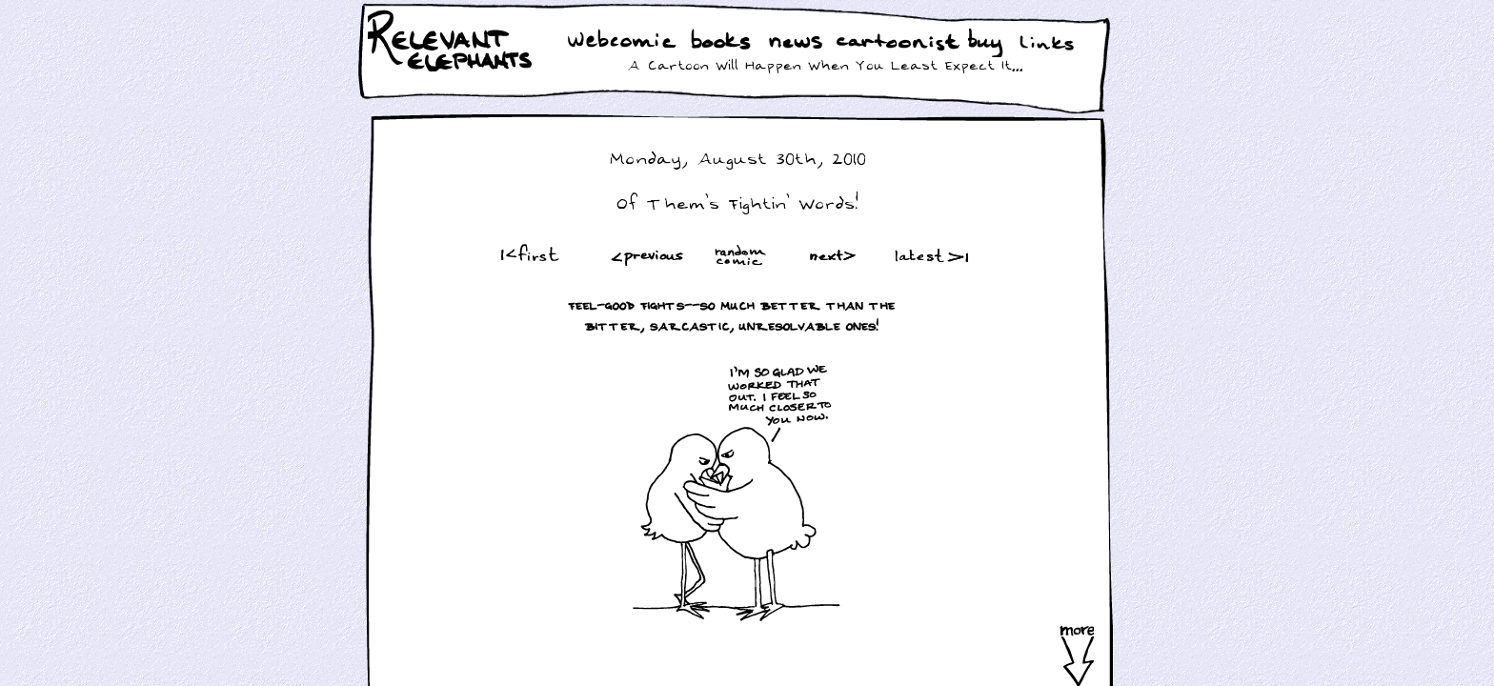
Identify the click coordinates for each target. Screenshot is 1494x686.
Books (722, 42)
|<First (528, 255)
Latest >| (927, 255)
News (795, 42)
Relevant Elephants (452, 67)
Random (742, 255)
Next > (836, 255)
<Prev (647, 255)
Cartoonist (901, 42)
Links (1050, 42)
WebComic (626, 42)
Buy (987, 45)
